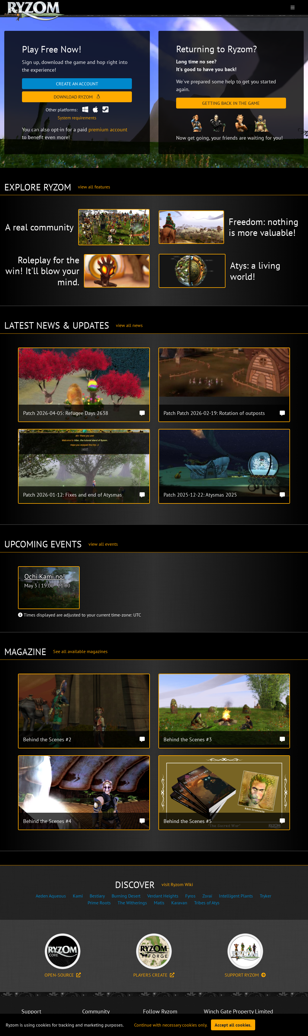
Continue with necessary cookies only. (170, 1025)
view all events (103, 544)
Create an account (77, 84)
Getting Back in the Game (231, 103)
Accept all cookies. (233, 1025)
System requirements (77, 118)
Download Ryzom (77, 97)
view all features (94, 187)
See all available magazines (80, 651)
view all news (129, 325)
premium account (107, 129)
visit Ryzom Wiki (177, 884)
